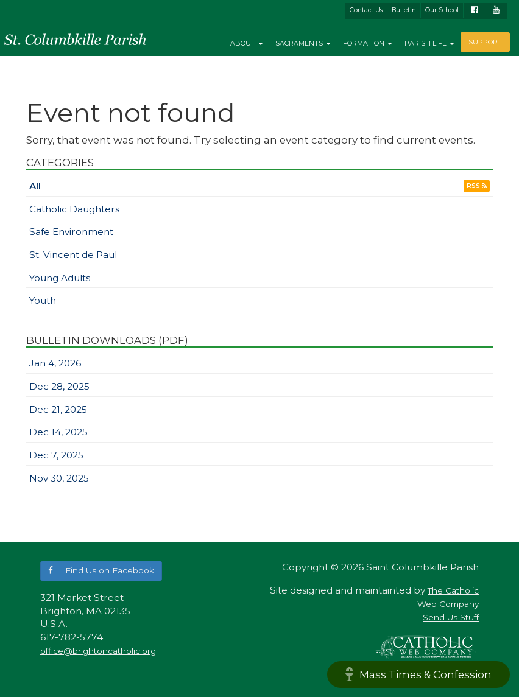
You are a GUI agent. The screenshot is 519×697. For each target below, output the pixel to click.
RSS (477, 186)
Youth (42, 300)
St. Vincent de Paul (73, 255)
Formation (367, 43)
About (246, 43)
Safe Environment (71, 231)
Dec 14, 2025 (58, 432)
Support (485, 42)
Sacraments (303, 43)
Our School (442, 10)
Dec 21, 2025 (58, 409)
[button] (101, 571)
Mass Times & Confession (418, 674)
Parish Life (429, 43)
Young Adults (59, 278)
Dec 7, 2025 (56, 455)
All (35, 186)
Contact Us (366, 10)
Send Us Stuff (451, 617)
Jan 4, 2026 (55, 363)
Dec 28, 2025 (59, 386)
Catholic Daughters (74, 209)
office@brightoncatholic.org (98, 651)
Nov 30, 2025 (59, 478)
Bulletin (404, 10)
